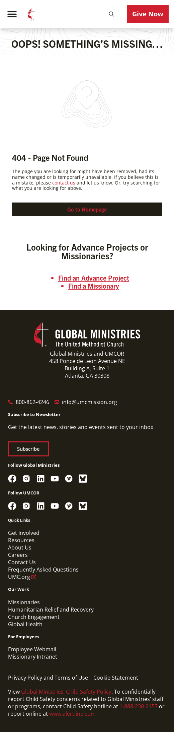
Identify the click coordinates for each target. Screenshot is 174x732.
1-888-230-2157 (138, 706)
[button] (111, 14)
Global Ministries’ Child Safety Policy (66, 691)
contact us (63, 182)
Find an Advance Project (93, 278)
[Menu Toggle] (12, 14)
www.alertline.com (72, 713)
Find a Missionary (93, 286)
